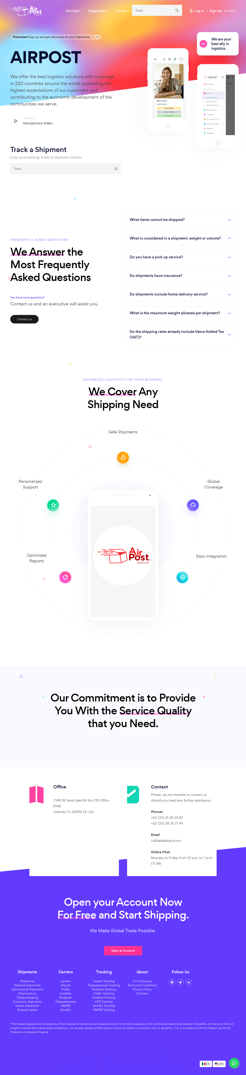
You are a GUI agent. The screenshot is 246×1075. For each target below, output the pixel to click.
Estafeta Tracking (103, 997)
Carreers (142, 993)
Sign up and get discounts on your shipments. (56, 37)
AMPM (66, 1006)
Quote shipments (27, 1006)
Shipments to (27, 993)
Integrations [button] (97, 11)
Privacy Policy (142, 989)
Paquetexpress (66, 1002)
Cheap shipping (27, 997)
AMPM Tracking (104, 1010)
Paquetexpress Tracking (104, 985)
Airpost (66, 985)
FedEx (65, 989)
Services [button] (72, 11)
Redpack (65, 997)
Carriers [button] (121, 11)
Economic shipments (27, 1002)
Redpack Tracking (104, 989)
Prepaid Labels (27, 1010)
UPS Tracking (104, 1002)
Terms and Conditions (142, 985)
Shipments (27, 981)
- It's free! (222, 11)
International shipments (27, 989)
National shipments (27, 985)
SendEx (65, 1010)
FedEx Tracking (104, 993)
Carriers (65, 981)
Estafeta (65, 993)
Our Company (142, 981)
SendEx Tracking (104, 1006)
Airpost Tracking (104, 981)
